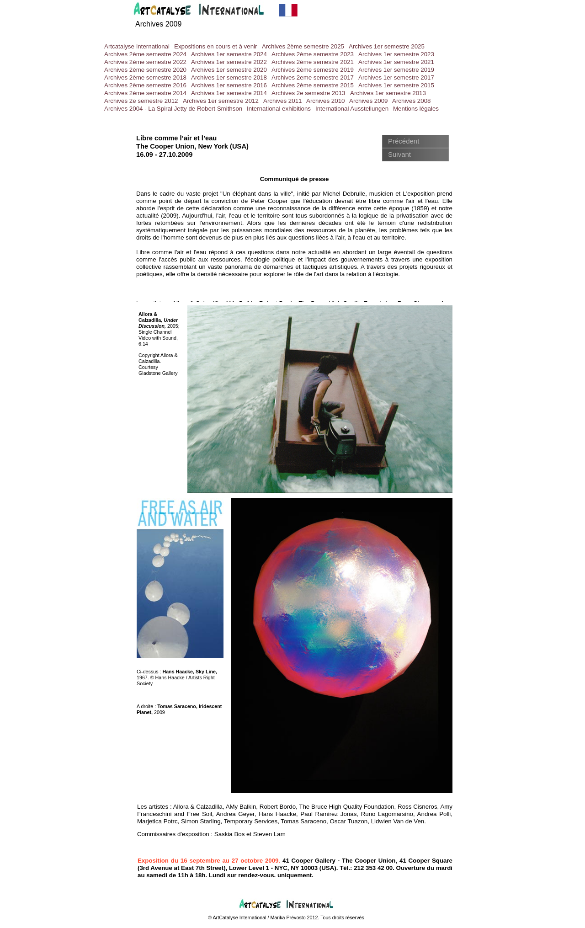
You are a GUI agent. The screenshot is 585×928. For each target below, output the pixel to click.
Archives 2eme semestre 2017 (312, 77)
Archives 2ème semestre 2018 (145, 77)
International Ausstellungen (351, 108)
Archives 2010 (325, 100)
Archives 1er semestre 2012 (221, 100)
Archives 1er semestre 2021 (396, 62)
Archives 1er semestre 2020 (229, 69)
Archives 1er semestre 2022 (229, 62)
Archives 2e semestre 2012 (141, 100)
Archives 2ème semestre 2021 (312, 62)
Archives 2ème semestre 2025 (303, 46)
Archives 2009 (158, 24)
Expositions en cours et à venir (215, 46)
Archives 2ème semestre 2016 (145, 85)
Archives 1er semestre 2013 (388, 93)
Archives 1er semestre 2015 (396, 85)
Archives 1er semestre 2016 (229, 85)
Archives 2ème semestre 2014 (145, 93)
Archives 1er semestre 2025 (387, 46)
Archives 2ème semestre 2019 (312, 69)
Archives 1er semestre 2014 (229, 93)
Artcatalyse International (137, 46)
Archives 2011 (282, 100)
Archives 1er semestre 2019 (396, 69)
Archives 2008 (411, 100)
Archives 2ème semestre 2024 (145, 54)
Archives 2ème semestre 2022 (145, 62)
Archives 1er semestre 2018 (229, 77)
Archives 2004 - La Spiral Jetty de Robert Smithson (173, 108)
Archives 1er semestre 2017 (396, 77)
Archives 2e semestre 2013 (308, 93)
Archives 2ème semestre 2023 (312, 54)
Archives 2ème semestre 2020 (145, 69)
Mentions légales (416, 108)
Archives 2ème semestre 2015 (312, 85)
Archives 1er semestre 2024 (229, 54)
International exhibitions (279, 108)
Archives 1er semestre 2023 (396, 54)
